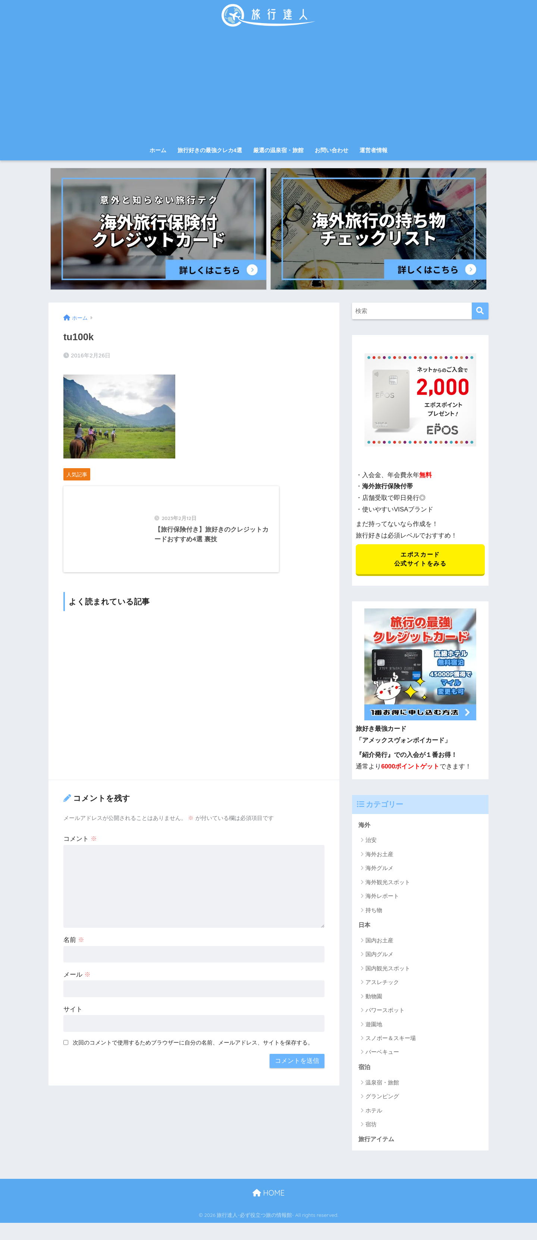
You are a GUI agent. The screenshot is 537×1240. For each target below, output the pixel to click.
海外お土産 (379, 855)
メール (77, 992)
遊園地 (373, 1026)
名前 (73, 957)
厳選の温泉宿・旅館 (278, 150)
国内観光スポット (387, 970)
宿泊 (364, 1069)
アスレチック (382, 984)
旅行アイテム (377, 1141)
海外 (364, 826)
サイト (72, 1027)
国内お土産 (379, 942)
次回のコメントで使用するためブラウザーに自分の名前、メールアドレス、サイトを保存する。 (193, 1060)
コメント (80, 856)
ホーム (158, 150)
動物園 (373, 998)
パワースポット (385, 1012)
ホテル (373, 1112)
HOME (268, 1195)
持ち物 (373, 911)
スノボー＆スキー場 (390, 1040)
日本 (364, 926)
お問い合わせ (331, 150)
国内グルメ (379, 956)
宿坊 (371, 1126)
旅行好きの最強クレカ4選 (210, 150)
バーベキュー (382, 1053)
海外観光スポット (387, 883)
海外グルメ (379, 869)
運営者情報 (373, 150)
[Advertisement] (268, 86)
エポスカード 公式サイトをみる (420, 560)
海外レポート (382, 897)
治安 (371, 841)
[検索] (480, 311)
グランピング (382, 1098)
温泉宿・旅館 (382, 1084)
